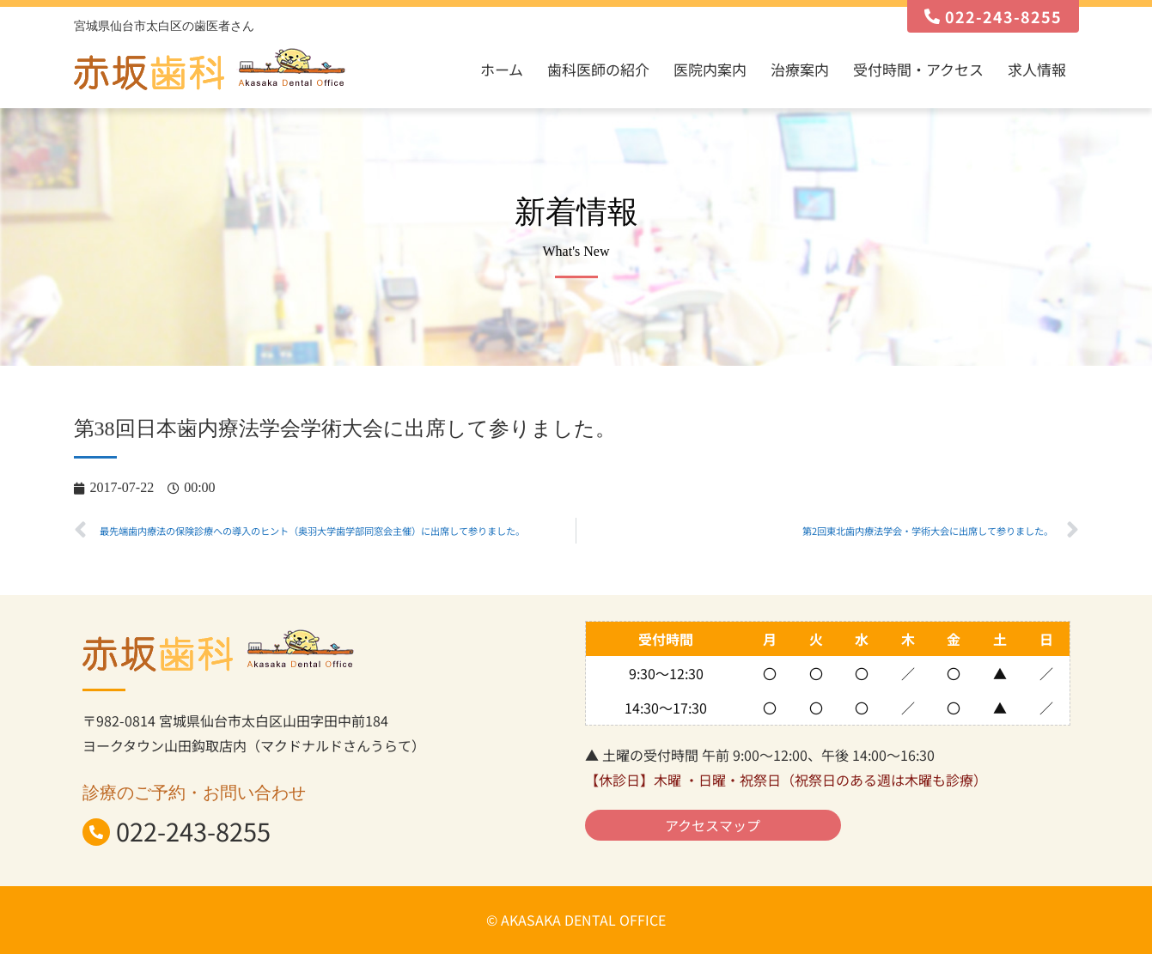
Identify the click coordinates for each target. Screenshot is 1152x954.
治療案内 (800, 69)
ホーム (501, 69)
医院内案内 (710, 69)
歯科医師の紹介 (598, 69)
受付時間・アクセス (918, 69)
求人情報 (1037, 69)
